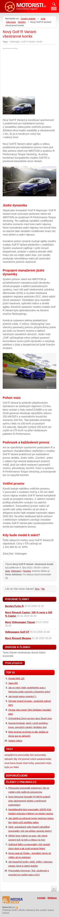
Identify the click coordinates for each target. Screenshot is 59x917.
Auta (43, 18)
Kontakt (41, 898)
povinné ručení (29, 759)
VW (19, 759)
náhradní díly (10, 759)
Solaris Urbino (15, 740)
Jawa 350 (13, 683)
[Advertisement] (29, 73)
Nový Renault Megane (18, 638)
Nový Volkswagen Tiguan (20, 622)
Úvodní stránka (28, 18)
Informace (11, 22)
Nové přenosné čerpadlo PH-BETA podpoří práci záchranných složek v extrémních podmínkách (29, 800)
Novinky (22, 22)
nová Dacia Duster (13, 763)
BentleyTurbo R (14, 606)
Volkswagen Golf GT (17, 632)
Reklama (52, 898)
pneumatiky (23, 755)
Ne (43, 589)
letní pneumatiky (38, 755)
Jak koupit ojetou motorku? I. (22, 696)
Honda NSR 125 (16, 678)
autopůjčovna (10, 755)
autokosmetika (44, 759)
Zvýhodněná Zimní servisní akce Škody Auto (30, 718)
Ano (37, 589)
